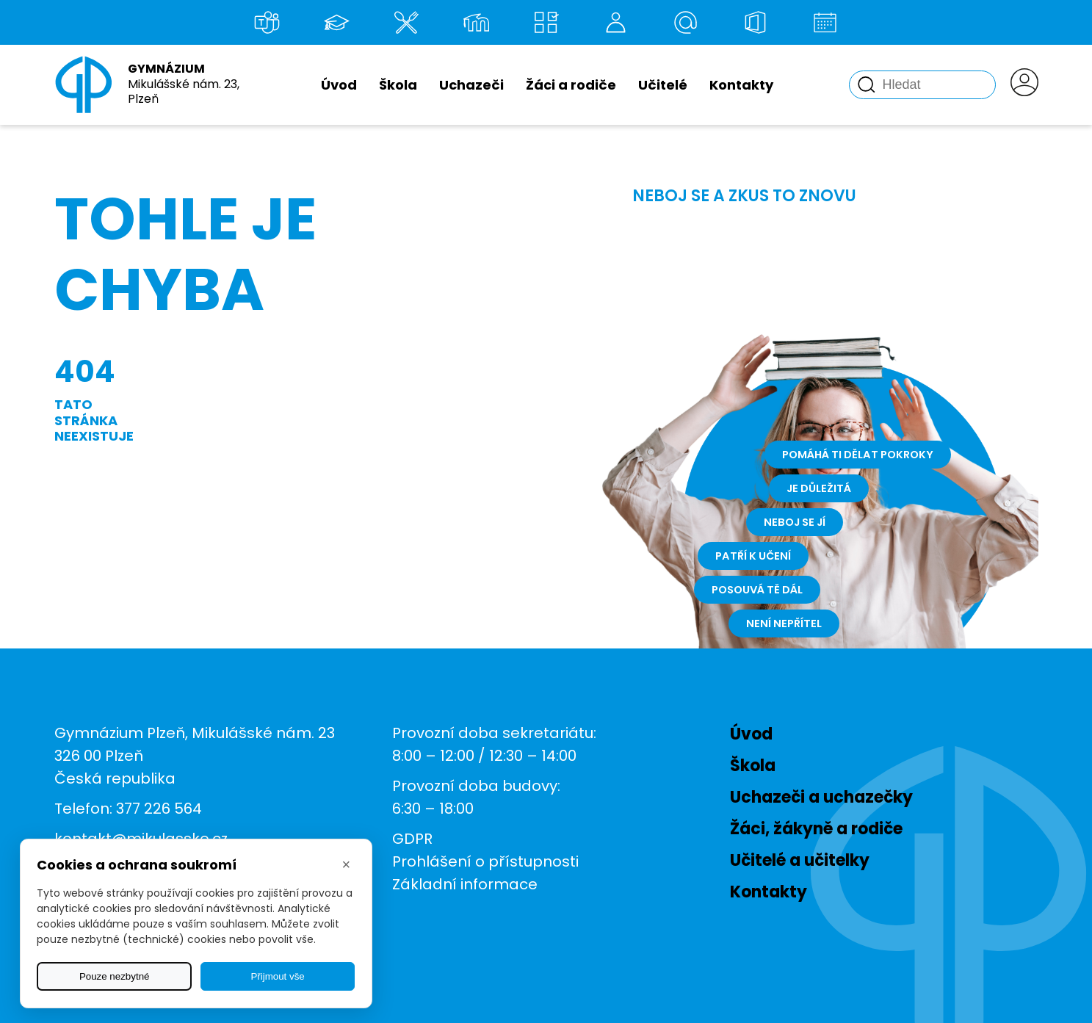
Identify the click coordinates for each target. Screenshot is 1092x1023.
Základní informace (465, 884)
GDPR (412, 838)
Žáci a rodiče (571, 85)
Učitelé (662, 85)
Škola (398, 85)
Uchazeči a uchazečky (821, 797)
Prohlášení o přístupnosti (485, 861)
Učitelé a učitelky (799, 860)
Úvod (339, 85)
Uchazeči (471, 85)
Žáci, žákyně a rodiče (816, 828)
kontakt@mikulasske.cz (141, 838)
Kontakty (741, 85)
